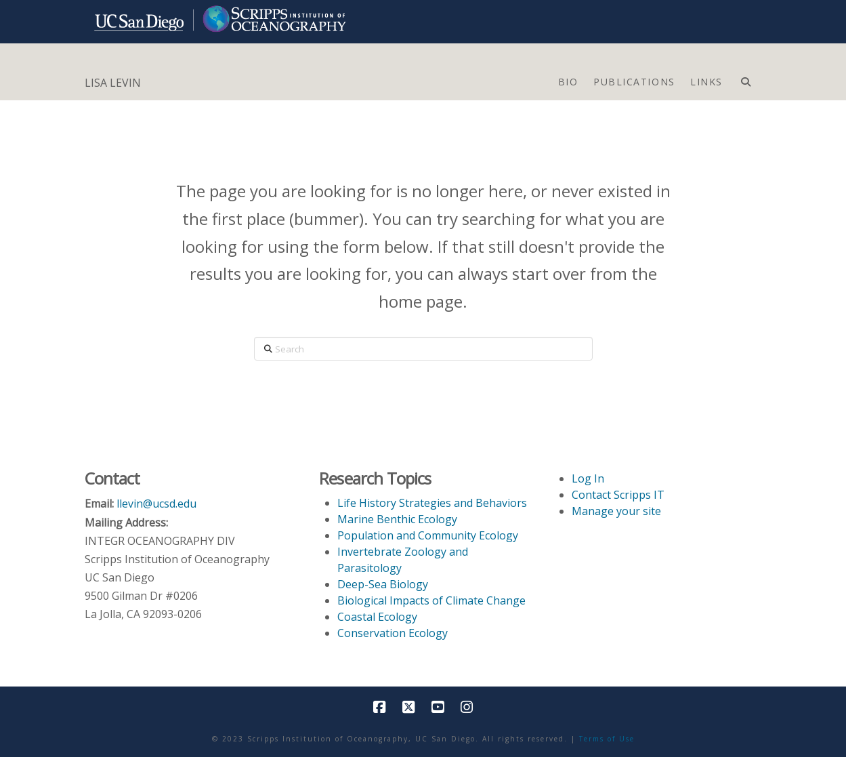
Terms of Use (607, 738)
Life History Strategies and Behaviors (432, 502)
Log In (588, 478)
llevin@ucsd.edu (156, 503)
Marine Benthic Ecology (397, 519)
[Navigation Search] (745, 78)
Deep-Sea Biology (382, 584)
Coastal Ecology (377, 616)
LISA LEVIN (113, 82)
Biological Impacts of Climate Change (431, 600)
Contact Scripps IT (618, 494)
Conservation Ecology (392, 633)
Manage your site (616, 511)
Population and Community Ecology (427, 535)
